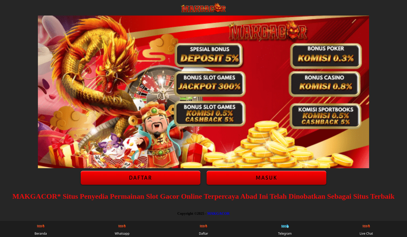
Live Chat (366, 229)
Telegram (285, 229)
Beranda (41, 229)
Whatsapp (122, 229)
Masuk (266, 178)
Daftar (140, 178)
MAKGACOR (218, 214)
